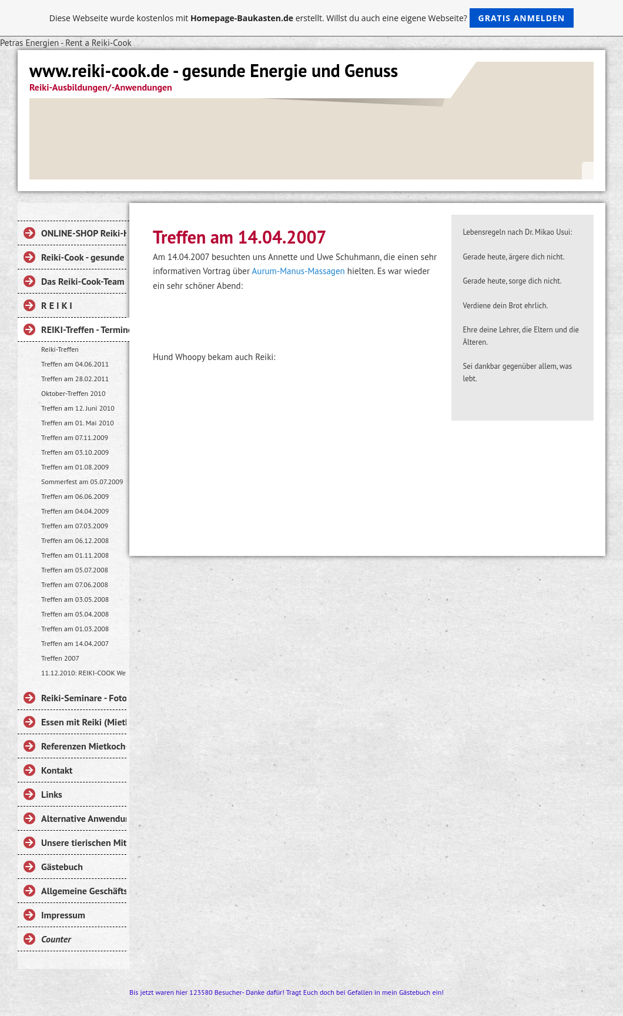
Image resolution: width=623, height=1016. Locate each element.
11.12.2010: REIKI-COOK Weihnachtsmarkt (83, 672)
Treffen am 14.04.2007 (75, 643)
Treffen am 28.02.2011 (75, 378)
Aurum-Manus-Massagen (298, 271)
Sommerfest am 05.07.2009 (82, 481)
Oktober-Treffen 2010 (73, 393)
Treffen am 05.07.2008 (74, 569)
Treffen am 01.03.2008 (75, 628)
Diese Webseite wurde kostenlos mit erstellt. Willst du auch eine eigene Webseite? (311, 18)
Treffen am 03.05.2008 (75, 599)
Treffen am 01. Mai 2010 (77, 422)
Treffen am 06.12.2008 (75, 540)
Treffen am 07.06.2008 (74, 584)
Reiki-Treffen (60, 349)
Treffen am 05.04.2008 (75, 613)
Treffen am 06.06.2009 (75, 496)
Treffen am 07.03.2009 (74, 525)
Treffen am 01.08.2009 (75, 466)
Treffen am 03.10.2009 (75, 452)
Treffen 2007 (60, 658)
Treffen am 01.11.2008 (75, 555)
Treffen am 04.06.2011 (75, 363)
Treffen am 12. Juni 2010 (78, 408)
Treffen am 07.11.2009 (74, 437)
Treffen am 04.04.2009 (75, 511)
